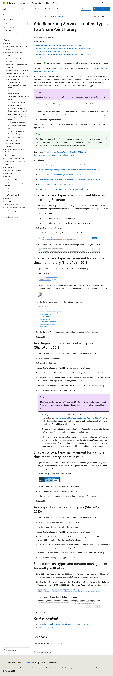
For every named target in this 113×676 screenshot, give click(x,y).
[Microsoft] (4, 3)
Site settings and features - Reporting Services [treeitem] (17, 103)
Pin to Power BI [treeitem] (9, 155)
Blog (30, 668)
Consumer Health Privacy (63, 668)
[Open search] (102, 3)
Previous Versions (20, 668)
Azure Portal (86, 9)
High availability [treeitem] (11, 140)
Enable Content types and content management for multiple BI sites (63, 189)
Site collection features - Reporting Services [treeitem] (16, 92)
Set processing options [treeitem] (15, 137)
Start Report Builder (45, 627)
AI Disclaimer (7, 668)
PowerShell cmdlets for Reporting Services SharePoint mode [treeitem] (17, 71)
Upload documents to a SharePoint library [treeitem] (16, 132)
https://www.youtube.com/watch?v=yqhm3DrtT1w (53, 155)
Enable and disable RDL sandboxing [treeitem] (14, 144)
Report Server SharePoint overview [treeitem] (14, 60)
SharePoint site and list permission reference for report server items (64, 624)
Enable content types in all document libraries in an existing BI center (59, 46)
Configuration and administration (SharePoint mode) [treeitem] (17, 85)
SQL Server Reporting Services (55, 16)
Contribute (39, 668)
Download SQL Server (101, 9)
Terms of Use (80, 668)
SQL (41, 16)
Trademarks (91, 668)
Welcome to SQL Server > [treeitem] (13, 34)
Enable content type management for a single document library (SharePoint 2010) (63, 54)
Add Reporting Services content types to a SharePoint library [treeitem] (18, 117)
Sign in (108, 3)
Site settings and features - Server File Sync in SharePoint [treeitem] (18, 109)
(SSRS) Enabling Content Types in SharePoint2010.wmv (65, 152)
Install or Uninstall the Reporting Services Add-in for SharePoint (79, 418)
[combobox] (16, 19)
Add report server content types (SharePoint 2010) (57, 184)
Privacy (48, 668)
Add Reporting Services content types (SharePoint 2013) (54, 51)
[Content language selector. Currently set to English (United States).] (13, 662)
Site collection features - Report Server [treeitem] (18, 98)
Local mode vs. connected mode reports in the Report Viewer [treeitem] (17, 125)
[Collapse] (27, 15)
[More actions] (108, 16)
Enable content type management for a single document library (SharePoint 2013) (63, 48)
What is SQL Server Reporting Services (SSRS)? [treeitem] (14, 29)
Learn (36, 16)
